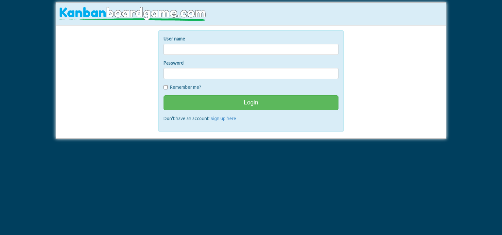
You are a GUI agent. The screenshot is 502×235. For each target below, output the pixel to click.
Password (173, 63)
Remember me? (185, 87)
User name (174, 38)
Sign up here (223, 118)
